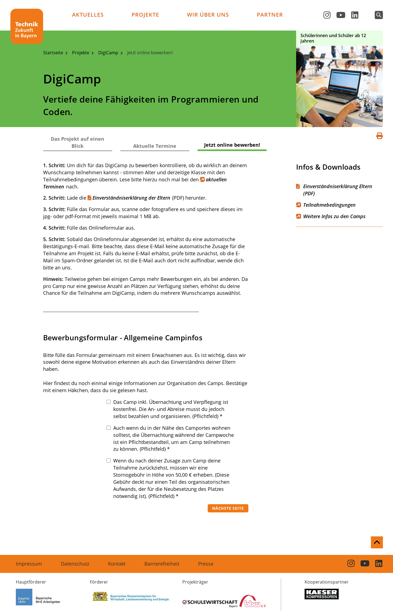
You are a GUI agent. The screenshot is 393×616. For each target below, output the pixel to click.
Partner (270, 14)
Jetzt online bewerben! (150, 53)
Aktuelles (88, 14)
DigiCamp (108, 53)
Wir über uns (208, 14)
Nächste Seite (228, 508)
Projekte (145, 14)
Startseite (53, 53)
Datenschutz (75, 563)
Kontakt (117, 563)
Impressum (29, 563)
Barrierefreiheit (161, 563)
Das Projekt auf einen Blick (77, 142)
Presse (205, 563)
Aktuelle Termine (154, 146)
